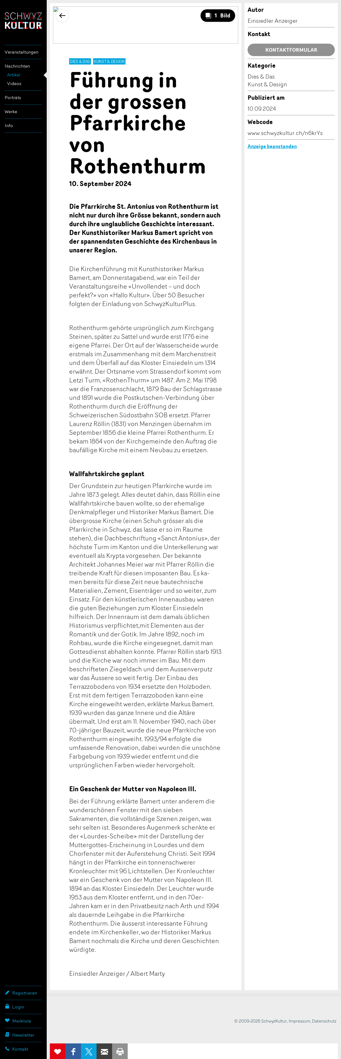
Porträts (13, 97)
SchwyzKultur (23, 21)
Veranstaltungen (21, 52)
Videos (14, 83)
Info (9, 125)
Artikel (13, 74)
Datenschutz (324, 1021)
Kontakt (16, 1048)
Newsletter (19, 1034)
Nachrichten (17, 66)
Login (14, 1006)
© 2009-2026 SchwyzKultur (260, 1021)
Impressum (299, 1021)
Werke (11, 111)
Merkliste (18, 1020)
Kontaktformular (291, 50)
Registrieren (21, 992)
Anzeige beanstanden (272, 146)
